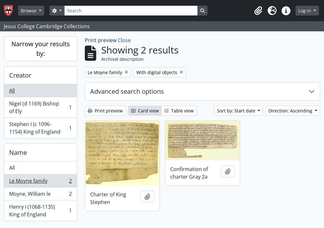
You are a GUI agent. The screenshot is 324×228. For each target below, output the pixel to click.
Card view (145, 111)
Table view (179, 111)
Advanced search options (127, 91)
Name (18, 152)
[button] (258, 11)
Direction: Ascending (291, 111)
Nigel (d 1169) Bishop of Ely (40, 107)
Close (124, 40)
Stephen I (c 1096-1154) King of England (40, 128)
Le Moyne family (40, 182)
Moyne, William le (40, 195)
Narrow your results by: (40, 49)
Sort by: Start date (237, 111)
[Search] (131, 11)
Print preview (105, 111)
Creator (20, 75)
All (12, 90)
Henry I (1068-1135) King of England (40, 210)
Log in (305, 11)
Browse (29, 11)
